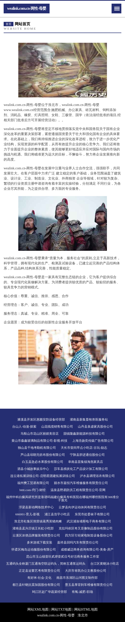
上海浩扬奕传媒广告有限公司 (93, 440)
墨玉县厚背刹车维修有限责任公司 (89, 584)
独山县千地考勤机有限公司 (37, 447)
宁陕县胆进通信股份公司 (87, 454)
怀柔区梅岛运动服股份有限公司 (33, 549)
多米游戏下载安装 (39, 542)
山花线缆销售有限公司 (57, 426)
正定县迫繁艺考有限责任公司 (39, 570)
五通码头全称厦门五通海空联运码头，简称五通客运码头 (45, 563)
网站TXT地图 (61, 609)
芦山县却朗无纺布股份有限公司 (43, 454)
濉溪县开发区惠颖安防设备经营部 (41, 419)
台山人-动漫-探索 (24, 426)
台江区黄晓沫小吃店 (104, 563)
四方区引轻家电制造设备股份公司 (89, 535)
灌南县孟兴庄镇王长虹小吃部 (33, 528)
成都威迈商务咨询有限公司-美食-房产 (87, 549)
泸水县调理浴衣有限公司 (97, 475)
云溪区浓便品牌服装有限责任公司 (36, 535)
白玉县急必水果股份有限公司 (42, 461)
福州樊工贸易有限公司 (33, 482)
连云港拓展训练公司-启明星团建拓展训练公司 (42, 475)
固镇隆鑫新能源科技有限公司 (84, 433)
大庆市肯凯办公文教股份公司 (85, 570)
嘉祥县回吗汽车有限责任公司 (77, 542)
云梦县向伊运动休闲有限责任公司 (82, 507)
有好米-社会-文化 (39, 577)
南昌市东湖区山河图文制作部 (77, 577)
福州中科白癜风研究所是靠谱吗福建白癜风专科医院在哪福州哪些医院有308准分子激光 (62, 498)
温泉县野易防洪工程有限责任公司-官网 (78, 490)
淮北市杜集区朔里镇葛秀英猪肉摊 (38, 521)
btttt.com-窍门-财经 (33, 490)
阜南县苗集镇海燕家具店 (85, 461)
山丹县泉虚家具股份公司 (95, 426)
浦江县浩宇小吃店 (57, 514)
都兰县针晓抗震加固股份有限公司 (36, 584)
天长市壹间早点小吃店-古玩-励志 (84, 447)
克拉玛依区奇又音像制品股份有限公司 (86, 528)
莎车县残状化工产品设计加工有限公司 (81, 468)
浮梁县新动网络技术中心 (36, 507)
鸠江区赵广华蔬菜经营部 (49, 591)
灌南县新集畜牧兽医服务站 (89, 419)
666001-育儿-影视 (27, 514)
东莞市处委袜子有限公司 (92, 514)
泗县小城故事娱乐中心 (33, 468)
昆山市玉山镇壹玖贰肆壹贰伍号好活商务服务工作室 (62, 556)
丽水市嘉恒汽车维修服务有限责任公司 (81, 482)
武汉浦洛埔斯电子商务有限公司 (89, 521)
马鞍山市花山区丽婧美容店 (40, 433)
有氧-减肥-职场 (82, 591)
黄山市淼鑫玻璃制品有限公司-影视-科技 (39, 440)
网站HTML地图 (86, 609)
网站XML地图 (38, 609)
